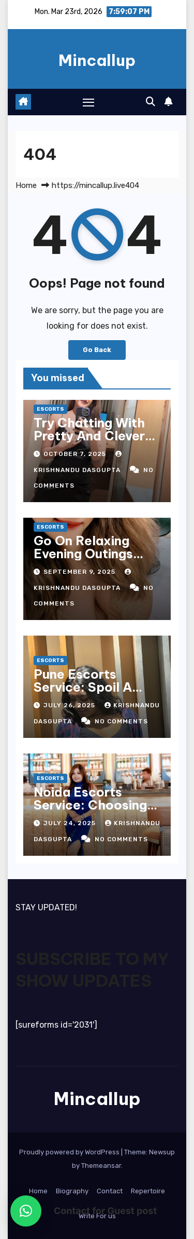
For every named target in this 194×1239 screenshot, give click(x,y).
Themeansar (101, 1165)
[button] (150, 101)
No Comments (121, 721)
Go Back (97, 350)
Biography (72, 1191)
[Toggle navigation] (88, 102)
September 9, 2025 (80, 571)
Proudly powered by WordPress (70, 1152)
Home (26, 185)
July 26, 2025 (70, 705)
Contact (110, 1191)
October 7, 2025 (75, 453)
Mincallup (97, 60)
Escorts (50, 409)
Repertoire (148, 1191)
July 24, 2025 (70, 823)
